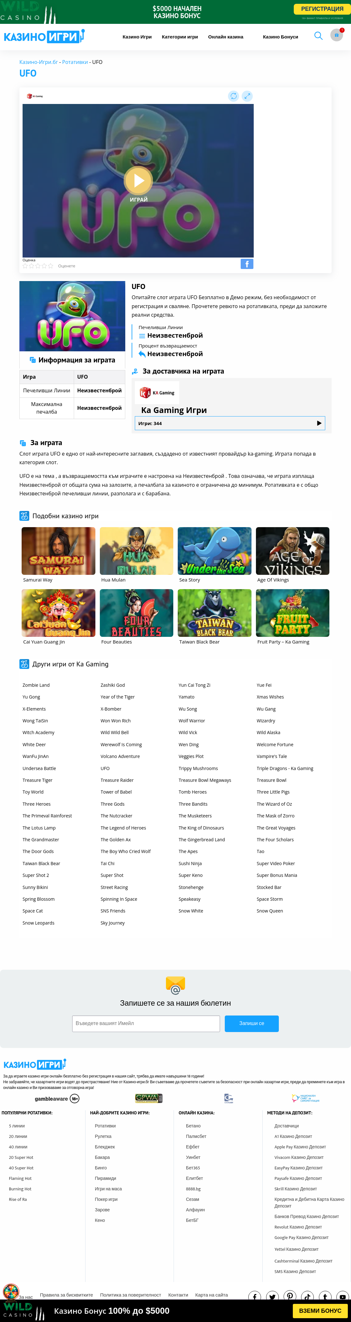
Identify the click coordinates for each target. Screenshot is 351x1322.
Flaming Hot (20, 1178)
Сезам (192, 1199)
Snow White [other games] (191, 911)
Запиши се (251, 1023)
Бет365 (193, 1168)
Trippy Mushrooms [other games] (198, 768)
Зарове (102, 1210)
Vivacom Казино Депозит (299, 1157)
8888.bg (193, 1189)
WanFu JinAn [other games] (36, 756)
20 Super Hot (21, 1157)
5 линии (17, 1126)
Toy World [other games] (33, 792)
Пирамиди (105, 1178)
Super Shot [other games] (112, 875)
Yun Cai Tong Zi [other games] (194, 685)
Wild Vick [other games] (188, 732)
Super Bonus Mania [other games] (277, 875)
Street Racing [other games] (114, 887)
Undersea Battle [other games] (39, 768)
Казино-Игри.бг (38, 62)
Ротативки (75, 62)
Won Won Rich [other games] (116, 721)
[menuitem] (137, 37)
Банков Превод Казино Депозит (307, 1216)
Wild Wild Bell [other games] (115, 732)
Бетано (193, 1126)
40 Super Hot (21, 1168)
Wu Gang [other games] (266, 709)
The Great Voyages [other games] (276, 828)
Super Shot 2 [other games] (36, 875)
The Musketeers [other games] (195, 816)
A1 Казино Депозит (293, 1136)
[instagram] (307, 1297)
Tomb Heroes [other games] (193, 792)
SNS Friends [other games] (113, 911)
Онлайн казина (225, 37)
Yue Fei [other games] (264, 685)
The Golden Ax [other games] (116, 840)
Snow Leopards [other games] (38, 923)
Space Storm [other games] (270, 899)
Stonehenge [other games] (191, 887)
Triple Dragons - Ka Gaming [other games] (285, 768)
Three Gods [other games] (113, 804)
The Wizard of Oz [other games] (274, 804)
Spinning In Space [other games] (119, 899)
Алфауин (195, 1210)
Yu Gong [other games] (31, 697)
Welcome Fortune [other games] (275, 744)
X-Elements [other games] (34, 709)
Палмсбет (196, 1136)
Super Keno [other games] (191, 875)
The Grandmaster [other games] (41, 840)
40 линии (18, 1147)
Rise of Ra (18, 1199)
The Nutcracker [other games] (117, 816)
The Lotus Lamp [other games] (39, 828)
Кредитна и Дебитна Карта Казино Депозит (309, 1202)
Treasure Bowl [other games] (271, 780)
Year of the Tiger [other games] (118, 697)
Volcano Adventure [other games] (120, 756)
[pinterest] (290, 1296)
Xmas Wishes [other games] (270, 697)
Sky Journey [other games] (113, 923)
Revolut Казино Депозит (298, 1227)
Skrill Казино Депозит (296, 1189)
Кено (100, 1220)
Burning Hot (20, 1189)
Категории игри (180, 37)
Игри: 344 (230, 423)
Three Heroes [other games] (37, 804)
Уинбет (193, 1157)
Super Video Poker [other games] (276, 863)
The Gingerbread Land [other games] (202, 840)
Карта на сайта (211, 1295)
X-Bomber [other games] (111, 709)
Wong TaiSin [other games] (35, 721)
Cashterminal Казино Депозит (304, 1261)
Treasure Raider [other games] (117, 780)
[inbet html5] (175, 12)
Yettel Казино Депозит (297, 1249)
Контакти (178, 1295)
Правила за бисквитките (66, 1295)
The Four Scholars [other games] (275, 840)
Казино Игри (137, 37)
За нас (25, 1297)
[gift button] (336, 35)
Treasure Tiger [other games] (37, 780)
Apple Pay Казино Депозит (300, 1147)
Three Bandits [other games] (193, 804)
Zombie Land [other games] (36, 685)
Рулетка (103, 1136)
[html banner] (175, 1311)
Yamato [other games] (187, 697)
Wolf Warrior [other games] (192, 721)
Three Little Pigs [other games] (273, 792)
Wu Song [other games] (188, 709)
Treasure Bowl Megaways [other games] (205, 780)
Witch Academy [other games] (38, 732)
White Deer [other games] (34, 744)
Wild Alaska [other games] (268, 732)
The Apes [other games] (188, 851)
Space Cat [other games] (33, 911)
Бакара (102, 1157)
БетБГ (192, 1220)
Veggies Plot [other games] (191, 756)
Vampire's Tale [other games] (272, 756)
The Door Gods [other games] (38, 851)
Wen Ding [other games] (189, 744)
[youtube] (342, 1297)
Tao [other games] (261, 851)
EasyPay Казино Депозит (299, 1168)
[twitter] (272, 1297)
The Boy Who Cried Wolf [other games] (126, 851)
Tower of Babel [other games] (116, 792)
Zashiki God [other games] (113, 685)
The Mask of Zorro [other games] (276, 816)
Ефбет (192, 1147)
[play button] (138, 180)
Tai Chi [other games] (108, 863)
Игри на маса (108, 1189)
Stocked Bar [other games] (269, 887)
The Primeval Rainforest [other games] (47, 816)
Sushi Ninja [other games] (190, 863)
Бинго (101, 1168)
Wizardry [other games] (266, 721)
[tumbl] (325, 1297)
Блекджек (105, 1147)
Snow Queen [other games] (270, 911)
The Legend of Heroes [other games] (123, 828)
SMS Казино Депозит (295, 1271)
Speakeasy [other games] (190, 899)
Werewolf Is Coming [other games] (121, 744)
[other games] (58, 551)
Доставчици (287, 1126)
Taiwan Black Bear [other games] (41, 863)
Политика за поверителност (130, 1295)
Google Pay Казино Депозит (302, 1237)
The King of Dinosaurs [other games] (201, 828)
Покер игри (106, 1199)
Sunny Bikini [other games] (35, 887)
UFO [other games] (105, 768)
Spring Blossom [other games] (39, 899)
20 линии (18, 1136)
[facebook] (254, 1297)
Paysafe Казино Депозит (298, 1178)
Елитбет (194, 1178)
